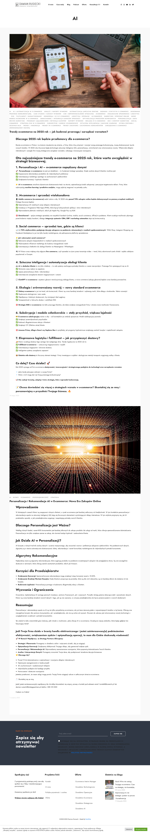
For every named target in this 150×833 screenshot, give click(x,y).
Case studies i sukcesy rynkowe (47, 114)
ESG (12, 116)
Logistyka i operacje (81, 116)
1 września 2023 (15, 698)
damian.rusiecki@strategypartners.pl (28, 687)
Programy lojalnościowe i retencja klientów (46, 121)
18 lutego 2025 (14, 395)
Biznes (16, 497)
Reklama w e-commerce (95, 121)
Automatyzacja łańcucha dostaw (84, 111)
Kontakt (106, 4)
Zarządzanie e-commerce (116, 126)
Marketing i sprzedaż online (116, 116)
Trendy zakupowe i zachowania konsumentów (83, 126)
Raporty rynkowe (75, 121)
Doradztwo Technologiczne (85, 787)
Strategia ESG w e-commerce (32, 123)
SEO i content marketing (118, 121)
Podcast (76, 4)
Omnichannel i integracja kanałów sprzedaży (60, 119)
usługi (39, 674)
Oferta (84, 4)
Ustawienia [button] (129, 829)
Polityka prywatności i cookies (56, 792)
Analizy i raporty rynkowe (56, 111)
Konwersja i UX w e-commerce (57, 116)
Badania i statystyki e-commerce (114, 111)
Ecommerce (101, 114)
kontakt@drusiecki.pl (107, 684)
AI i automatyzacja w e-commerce (27, 111)
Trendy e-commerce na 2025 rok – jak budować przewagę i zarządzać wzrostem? (59, 132)
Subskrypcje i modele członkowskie (62, 123)
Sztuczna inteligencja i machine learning (98, 123)
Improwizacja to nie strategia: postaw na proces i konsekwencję (125, 795)
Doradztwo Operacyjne (84, 792)
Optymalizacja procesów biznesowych (99, 119)
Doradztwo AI (80, 808)
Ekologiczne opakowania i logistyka (123, 114)
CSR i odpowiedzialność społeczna (78, 114)
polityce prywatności (82, 753)
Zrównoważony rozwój (20, 128)
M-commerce (97, 116)
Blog (68, 4)
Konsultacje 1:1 (95, 4)
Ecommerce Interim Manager (86, 781)
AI (10, 111)
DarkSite (88, 819)
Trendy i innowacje (31, 126)
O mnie (50, 4)
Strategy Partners (47, 638)
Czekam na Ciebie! (22, 692)
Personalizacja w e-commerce (30, 171)
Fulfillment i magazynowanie (29, 116)
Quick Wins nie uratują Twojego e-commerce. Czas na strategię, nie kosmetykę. (125, 784)
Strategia (55, 497)
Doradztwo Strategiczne (84, 803)
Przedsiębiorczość (41, 497)
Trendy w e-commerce (51, 126)
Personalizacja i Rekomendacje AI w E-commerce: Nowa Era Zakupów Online (55, 501)
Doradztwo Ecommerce (84, 798)
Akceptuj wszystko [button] (141, 829)
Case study (60, 4)
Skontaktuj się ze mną (107, 387)
